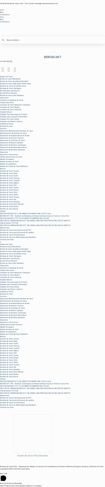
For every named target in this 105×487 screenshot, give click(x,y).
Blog (1, 12)
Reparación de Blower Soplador (11, 143)
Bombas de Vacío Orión (9, 192)
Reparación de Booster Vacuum (12, 138)
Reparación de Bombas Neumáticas (13, 147)
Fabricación (4, 98)
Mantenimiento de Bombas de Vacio (13, 133)
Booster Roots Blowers (8, 93)
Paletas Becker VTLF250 (9, 223)
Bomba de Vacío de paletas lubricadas (14, 81)
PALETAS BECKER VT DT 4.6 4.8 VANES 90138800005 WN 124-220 (24, 218)
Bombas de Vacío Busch (9, 209)
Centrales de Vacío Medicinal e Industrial (15, 105)
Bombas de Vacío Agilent (9, 183)
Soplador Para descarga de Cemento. (14, 114)
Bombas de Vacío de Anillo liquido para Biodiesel (18, 237)
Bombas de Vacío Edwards (10, 202)
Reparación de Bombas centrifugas (13, 145)
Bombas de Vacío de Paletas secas (13, 86)
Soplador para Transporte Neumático (13, 117)
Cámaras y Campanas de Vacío (11, 100)
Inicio (2, 10)
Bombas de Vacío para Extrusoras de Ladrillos (17, 232)
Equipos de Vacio (6, 77)
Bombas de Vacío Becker (9, 206)
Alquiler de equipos (7, 159)
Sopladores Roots (6, 124)
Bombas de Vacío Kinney (9, 190)
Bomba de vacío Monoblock (10, 79)
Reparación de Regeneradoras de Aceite (15, 136)
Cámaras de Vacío (7, 240)
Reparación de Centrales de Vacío (12, 140)
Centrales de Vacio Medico (10, 107)
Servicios (3, 128)
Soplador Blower (6, 112)
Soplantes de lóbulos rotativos (11, 121)
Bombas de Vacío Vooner (9, 171)
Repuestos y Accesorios (9, 154)
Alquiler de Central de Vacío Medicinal (14, 166)
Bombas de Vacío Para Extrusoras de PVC (15, 230)
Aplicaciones (4, 228)
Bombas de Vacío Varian (9, 188)
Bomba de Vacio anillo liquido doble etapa (15, 84)
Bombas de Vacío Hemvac (10, 178)
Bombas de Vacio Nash (8, 173)
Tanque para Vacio (7, 102)
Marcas (2, 169)
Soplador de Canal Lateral (9, 119)
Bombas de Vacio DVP (8, 185)
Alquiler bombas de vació (9, 162)
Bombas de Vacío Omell (9, 176)
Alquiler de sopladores (8, 164)
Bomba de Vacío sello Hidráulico (12, 95)
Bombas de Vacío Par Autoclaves (12, 235)
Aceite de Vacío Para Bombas (32, 455)
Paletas (2, 211)
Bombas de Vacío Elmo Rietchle (12, 204)
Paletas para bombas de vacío (11, 157)
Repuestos (4, 152)
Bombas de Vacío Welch (9, 195)
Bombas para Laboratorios (10, 91)
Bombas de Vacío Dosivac (9, 197)
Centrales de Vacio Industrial (10, 110)
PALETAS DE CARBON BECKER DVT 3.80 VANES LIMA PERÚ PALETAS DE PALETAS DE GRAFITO (35, 221)
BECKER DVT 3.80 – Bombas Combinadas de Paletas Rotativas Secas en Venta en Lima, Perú (34, 216)
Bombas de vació (6, 126)
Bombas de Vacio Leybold (9, 180)
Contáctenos (5, 15)
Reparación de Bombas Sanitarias (12, 150)
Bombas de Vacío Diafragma (10, 88)
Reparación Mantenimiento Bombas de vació (16, 131)
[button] (52, 242)
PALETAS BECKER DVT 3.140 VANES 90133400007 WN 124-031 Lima (25, 214)
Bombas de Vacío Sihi (8, 199)
